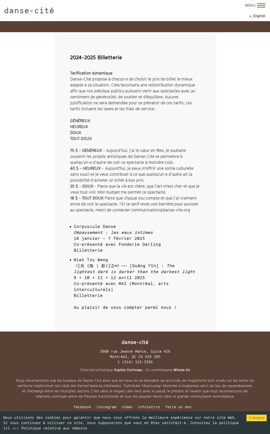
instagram (106, 407)
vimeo (126, 407)
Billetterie (88, 250)
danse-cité (29, 10)
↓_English (257, 16)
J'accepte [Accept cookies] (256, 417)
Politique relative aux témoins (54, 428)
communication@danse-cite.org (160, 210)
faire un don (178, 407)
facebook (82, 407)
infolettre (149, 407)
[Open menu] (255, 5)
